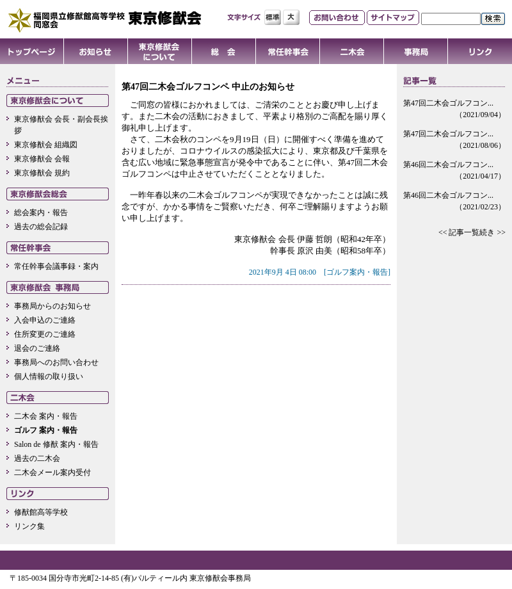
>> (501, 232)
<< (442, 232)
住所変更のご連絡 (45, 334)
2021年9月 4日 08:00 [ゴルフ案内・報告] (319, 272)
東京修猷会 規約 (42, 172)
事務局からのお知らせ (52, 306)
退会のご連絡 (37, 348)
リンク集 (29, 526)
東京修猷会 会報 (42, 158)
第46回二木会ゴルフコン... (454, 171)
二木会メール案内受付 (52, 472)
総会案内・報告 (41, 212)
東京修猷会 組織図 (45, 144)
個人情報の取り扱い (48, 376)
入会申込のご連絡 (45, 320)
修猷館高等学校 (41, 512)
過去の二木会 (37, 458)
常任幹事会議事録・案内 (56, 266)
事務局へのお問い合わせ (56, 362)
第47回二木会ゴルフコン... (454, 109)
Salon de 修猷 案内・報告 (56, 444)
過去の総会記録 (41, 226)
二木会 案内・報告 (45, 416)
